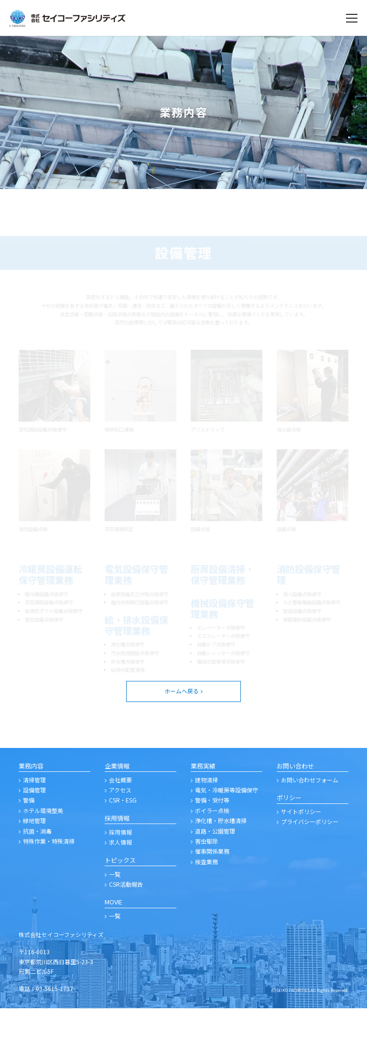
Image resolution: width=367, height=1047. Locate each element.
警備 (28, 839)
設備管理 (34, 828)
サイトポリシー (301, 850)
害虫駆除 (206, 880)
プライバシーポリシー (309, 860)
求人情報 (120, 881)
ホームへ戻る (181, 729)
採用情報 (120, 871)
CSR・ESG (123, 839)
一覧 (114, 912)
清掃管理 (34, 818)
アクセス (120, 828)
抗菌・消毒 (37, 869)
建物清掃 (206, 818)
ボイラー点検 (212, 849)
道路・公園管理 (215, 869)
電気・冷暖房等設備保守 (226, 828)
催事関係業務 (212, 890)
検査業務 (206, 900)
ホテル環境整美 (43, 849)
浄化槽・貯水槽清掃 (221, 859)
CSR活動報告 (126, 923)
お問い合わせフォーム (309, 818)
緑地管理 (34, 859)
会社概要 (120, 818)
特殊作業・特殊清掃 (49, 880)
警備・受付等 (212, 839)
